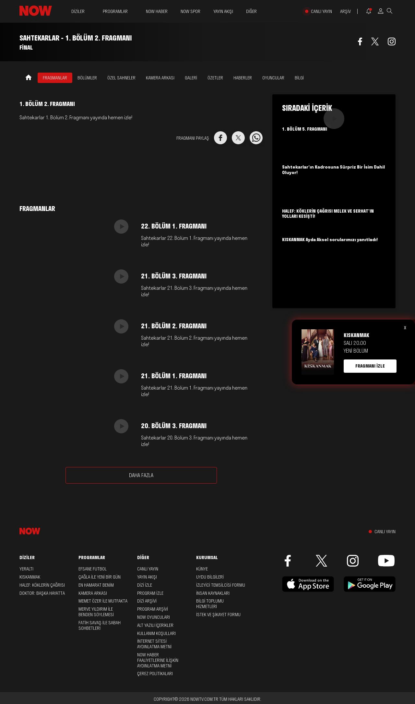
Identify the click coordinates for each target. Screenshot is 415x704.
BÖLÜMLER (87, 78)
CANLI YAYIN (321, 11)
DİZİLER (78, 11)
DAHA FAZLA (141, 475)
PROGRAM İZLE (150, 593)
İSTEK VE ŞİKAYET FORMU (218, 614)
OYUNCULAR (273, 78)
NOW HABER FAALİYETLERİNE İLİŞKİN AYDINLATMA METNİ (157, 660)
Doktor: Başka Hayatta (42, 593)
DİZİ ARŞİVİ (147, 601)
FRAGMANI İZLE (370, 366)
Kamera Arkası (92, 593)
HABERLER (242, 78)
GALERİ (191, 78)
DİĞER (251, 11)
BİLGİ (299, 78)
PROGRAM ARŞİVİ (152, 609)
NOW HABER (157, 11)
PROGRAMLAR (115, 11)
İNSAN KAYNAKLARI (213, 593)
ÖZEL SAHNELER (121, 78)
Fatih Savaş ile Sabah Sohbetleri (99, 625)
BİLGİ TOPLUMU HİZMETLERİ (210, 603)
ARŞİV (345, 11)
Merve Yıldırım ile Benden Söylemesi (96, 611)
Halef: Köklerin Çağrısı (42, 585)
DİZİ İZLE (144, 585)
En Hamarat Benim (96, 585)
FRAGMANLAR (55, 78)
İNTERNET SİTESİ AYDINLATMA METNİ (154, 644)
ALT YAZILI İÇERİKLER (155, 625)
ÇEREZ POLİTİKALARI (155, 673)
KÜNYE (202, 569)
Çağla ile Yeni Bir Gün (99, 577)
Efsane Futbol (92, 569)
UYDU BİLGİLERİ (210, 577)
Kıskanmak (29, 577)
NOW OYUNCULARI (153, 617)
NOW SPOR (190, 11)
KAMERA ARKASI (160, 78)
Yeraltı (26, 569)
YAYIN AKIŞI (223, 11)
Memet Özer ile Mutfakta (102, 601)
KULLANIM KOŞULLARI (156, 633)
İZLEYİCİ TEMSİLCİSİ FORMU (220, 585)
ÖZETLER (215, 78)
